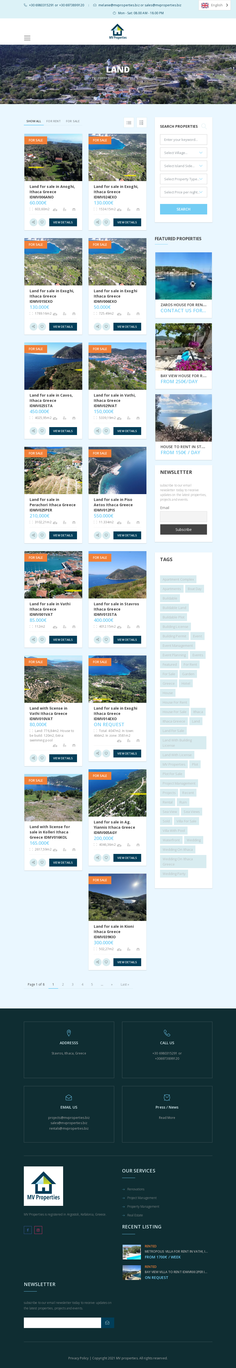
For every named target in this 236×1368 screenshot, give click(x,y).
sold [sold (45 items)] (166, 821)
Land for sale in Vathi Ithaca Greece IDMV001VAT (50, 609)
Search (183, 209)
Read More (167, 1117)
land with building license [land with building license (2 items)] (177, 743)
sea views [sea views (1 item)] (192, 811)
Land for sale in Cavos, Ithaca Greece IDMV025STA (51, 400)
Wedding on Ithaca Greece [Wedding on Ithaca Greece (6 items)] (178, 862)
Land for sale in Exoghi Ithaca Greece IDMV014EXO (115, 713)
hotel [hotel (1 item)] (186, 683)
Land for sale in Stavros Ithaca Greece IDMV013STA (116, 609)
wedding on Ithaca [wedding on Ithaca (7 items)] (178, 849)
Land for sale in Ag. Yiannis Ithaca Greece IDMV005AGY (114, 827)
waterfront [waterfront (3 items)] (171, 840)
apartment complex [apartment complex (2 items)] (178, 579)
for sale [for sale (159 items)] (169, 674)
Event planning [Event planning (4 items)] (174, 655)
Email (164, 507)
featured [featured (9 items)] (170, 664)
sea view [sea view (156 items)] (170, 811)
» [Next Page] (112, 984)
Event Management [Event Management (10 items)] (178, 645)
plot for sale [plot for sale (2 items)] (172, 773)
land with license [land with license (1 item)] (177, 754)
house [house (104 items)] (168, 692)
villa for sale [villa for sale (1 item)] (186, 821)
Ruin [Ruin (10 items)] (182, 802)
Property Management (143, 1207)
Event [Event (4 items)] (197, 636)
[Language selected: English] (215, 5)
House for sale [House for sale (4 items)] (174, 711)
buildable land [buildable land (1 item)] (174, 607)
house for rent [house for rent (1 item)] (175, 702)
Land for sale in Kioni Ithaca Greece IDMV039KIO (114, 931)
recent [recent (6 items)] (188, 792)
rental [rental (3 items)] (168, 802)
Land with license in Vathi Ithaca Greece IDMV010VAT (49, 713)
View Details (63, 222)
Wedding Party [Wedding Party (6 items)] (174, 873)
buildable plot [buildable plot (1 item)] (173, 617)
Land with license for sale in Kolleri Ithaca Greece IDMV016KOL (50, 832)
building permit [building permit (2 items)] (174, 636)
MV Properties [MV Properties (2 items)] (174, 764)
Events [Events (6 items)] (198, 655)
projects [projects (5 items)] (169, 792)
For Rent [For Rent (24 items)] (190, 664)
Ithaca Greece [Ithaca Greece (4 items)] (174, 721)
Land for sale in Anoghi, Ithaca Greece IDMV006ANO (52, 191)
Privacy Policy (78, 1358)
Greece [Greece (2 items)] (169, 683)
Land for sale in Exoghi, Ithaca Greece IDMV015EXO (52, 296)
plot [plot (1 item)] (195, 764)
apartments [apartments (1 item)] (172, 588)
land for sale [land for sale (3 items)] (173, 730)
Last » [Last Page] (125, 984)
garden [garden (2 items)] (188, 674)
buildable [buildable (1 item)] (170, 598)
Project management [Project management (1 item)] (179, 783)
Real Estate (135, 1215)
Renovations (136, 1189)
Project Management (142, 1198)
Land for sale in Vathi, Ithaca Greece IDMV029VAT (115, 400)
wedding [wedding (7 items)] (194, 840)
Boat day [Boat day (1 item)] (195, 588)
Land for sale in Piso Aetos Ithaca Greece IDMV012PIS (113, 505)
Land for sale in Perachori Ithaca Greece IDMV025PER (53, 505)
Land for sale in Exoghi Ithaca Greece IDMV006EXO (115, 296)
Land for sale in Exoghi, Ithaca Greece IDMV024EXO (116, 191)
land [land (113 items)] (196, 721)
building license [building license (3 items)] (176, 626)
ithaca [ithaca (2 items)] (198, 711)
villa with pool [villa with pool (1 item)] (174, 830)
